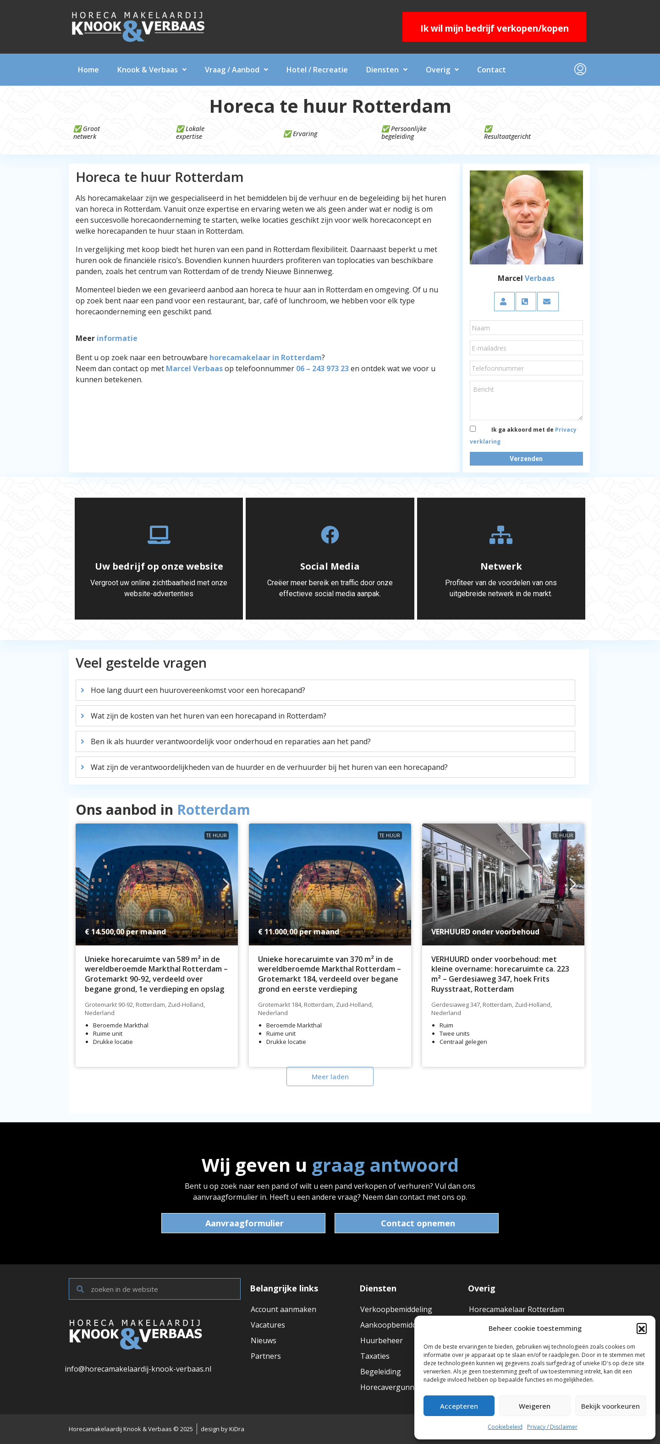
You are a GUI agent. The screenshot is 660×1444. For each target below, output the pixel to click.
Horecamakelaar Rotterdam (516, 1309)
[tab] (325, 690)
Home (88, 70)
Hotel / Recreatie (317, 70)
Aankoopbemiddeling (397, 1325)
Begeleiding (380, 1372)
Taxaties (375, 1356)
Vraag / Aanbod (236, 70)
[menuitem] (580, 69)
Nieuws (263, 1340)
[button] (641, 1328)
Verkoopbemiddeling (396, 1309)
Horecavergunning (392, 1387)
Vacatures (268, 1325)
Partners (266, 1356)
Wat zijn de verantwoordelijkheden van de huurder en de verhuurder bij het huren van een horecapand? (269, 767)
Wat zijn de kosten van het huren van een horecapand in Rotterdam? (208, 716)
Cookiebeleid (505, 1427)
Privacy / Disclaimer (552, 1427)
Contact (491, 70)
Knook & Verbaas (152, 70)
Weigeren (534, 1406)
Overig (442, 70)
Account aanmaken (283, 1309)
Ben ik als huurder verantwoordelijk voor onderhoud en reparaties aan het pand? (231, 741)
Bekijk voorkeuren (610, 1406)
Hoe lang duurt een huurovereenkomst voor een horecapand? (198, 690)
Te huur (216, 835)
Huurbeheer (381, 1340)
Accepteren (459, 1406)
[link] (157, 884)
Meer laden (330, 1076)
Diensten (386, 70)
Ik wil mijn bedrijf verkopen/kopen (494, 28)
